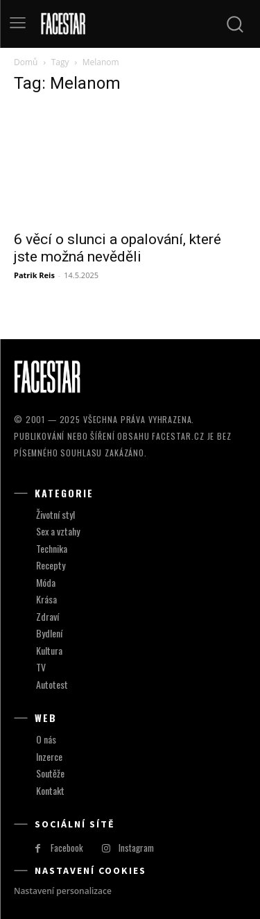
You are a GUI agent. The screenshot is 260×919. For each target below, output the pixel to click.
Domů (25, 62)
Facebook (67, 847)
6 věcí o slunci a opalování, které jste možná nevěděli (117, 248)
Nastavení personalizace (63, 891)
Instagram (136, 847)
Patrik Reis (34, 275)
